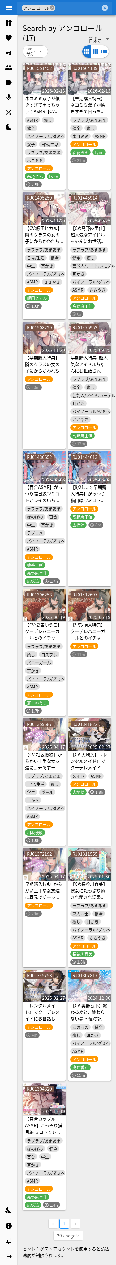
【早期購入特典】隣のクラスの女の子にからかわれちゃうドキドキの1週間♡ (43, 370)
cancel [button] (52, 7)
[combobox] (78, 7)
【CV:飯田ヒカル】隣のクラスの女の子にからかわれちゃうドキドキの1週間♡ (43, 241)
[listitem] (8, 22)
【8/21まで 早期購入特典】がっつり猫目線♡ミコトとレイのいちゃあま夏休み (88, 500)
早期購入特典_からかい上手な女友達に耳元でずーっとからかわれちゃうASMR (43, 897)
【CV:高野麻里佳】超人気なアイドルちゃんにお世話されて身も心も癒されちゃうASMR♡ (89, 241)
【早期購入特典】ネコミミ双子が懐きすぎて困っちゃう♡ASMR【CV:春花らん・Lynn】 (88, 111)
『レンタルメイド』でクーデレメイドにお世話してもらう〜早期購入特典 (42, 1018)
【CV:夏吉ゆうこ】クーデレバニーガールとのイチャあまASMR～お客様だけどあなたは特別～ (43, 641)
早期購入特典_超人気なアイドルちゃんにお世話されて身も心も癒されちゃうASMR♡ (89, 370)
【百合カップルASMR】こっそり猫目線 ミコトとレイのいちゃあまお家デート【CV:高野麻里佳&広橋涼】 (43, 1135)
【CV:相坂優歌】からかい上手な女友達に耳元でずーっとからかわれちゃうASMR (43, 767)
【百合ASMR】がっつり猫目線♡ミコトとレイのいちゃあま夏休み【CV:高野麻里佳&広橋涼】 (44, 500)
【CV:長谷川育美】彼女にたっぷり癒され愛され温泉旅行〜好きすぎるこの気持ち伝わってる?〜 (89, 900)
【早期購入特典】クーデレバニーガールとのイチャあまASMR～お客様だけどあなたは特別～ (89, 641)
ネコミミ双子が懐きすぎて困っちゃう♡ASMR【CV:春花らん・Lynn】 (42, 108)
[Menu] (9, 7)
